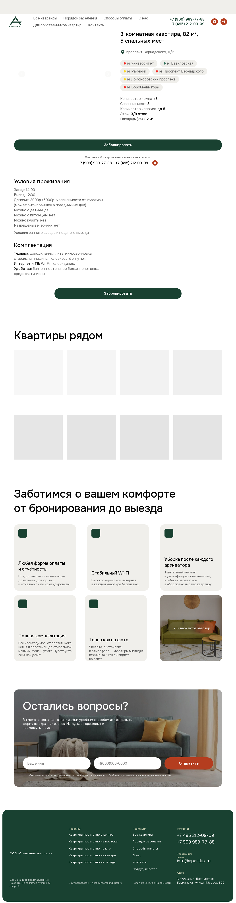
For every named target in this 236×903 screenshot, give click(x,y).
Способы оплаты (118, 4)
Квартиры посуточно (48, 22)
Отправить (189, 763)
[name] (57, 763)
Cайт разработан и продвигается (95, 882)
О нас (143, 4)
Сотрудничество (145, 869)
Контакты (96, 11)
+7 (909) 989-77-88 (187, 5)
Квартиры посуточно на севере (92, 855)
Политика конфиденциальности (152, 882)
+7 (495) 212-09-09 (187, 10)
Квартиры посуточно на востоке (93, 841)
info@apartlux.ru (194, 861)
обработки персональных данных (126, 775)
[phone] (127, 763)
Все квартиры (45, 4)
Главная (20, 22)
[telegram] (224, 7)
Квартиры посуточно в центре (91, 834)
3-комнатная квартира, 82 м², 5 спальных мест (107, 22)
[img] (155, 163)
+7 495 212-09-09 (195, 835)
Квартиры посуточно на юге (90, 848)
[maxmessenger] (214, 7)
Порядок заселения (80, 4)
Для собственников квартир (57, 11)
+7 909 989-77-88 (196, 842)
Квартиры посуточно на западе (92, 862)
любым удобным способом (88, 720)
